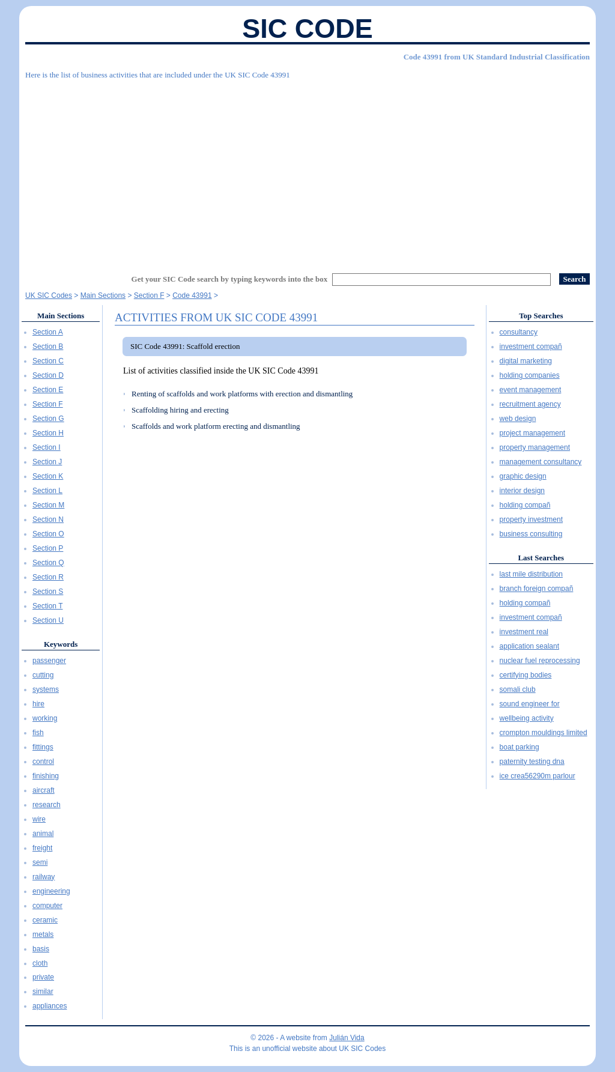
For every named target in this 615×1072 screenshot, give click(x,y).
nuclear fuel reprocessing (540, 660)
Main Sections (60, 315)
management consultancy (541, 462)
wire (39, 819)
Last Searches (541, 557)
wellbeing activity (527, 718)
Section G (48, 418)
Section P (47, 548)
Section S (47, 591)
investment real (524, 632)
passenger (49, 660)
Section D (48, 375)
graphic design (523, 476)
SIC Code (307, 28)
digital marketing (526, 361)
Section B (47, 346)
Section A (47, 332)
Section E (47, 390)
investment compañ (531, 346)
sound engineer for (530, 704)
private (43, 977)
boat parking (519, 747)
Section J (47, 462)
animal (42, 833)
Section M (48, 505)
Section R (48, 577)
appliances (49, 1006)
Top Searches (541, 315)
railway (43, 877)
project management (532, 433)
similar (42, 991)
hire (38, 704)
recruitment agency (530, 404)
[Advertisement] (307, 171)
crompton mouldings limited (543, 732)
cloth (39, 963)
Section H (48, 433)
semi (39, 862)
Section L (47, 490)
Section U (48, 620)
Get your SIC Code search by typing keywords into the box (230, 278)
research (46, 805)
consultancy (519, 332)
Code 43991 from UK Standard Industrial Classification (497, 56)
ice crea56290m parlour (537, 776)
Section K (47, 476)
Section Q (48, 563)
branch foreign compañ (537, 588)
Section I (46, 447)
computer (47, 905)
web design (518, 418)
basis (40, 949)
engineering (51, 891)
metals (42, 934)
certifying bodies (526, 675)
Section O (48, 534)
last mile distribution (531, 574)
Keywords (60, 644)
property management (535, 447)
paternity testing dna (532, 761)
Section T (47, 606)
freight (42, 848)
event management (531, 390)
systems (45, 689)
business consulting (531, 534)
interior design (522, 490)
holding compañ (525, 505)
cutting (42, 675)
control (43, 761)
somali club (518, 689)
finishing (45, 776)
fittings (42, 747)
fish (38, 732)
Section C (48, 361)
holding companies (530, 375)
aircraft (43, 790)
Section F (47, 404)
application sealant (529, 646)
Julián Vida (347, 1038)
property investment (531, 519)
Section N (48, 519)
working (44, 718)
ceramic (45, 920)
